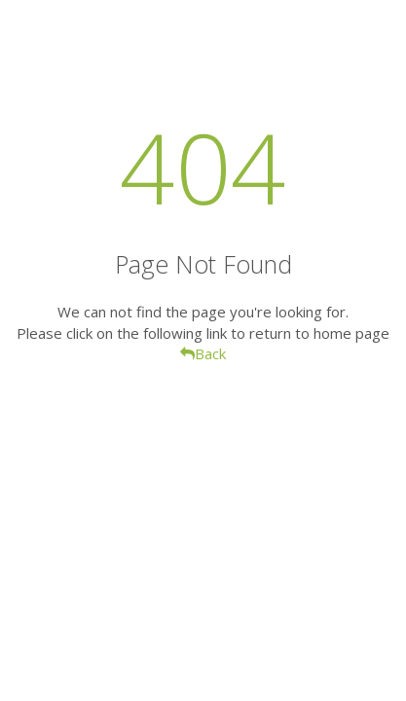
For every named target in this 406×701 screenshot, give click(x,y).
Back (203, 353)
